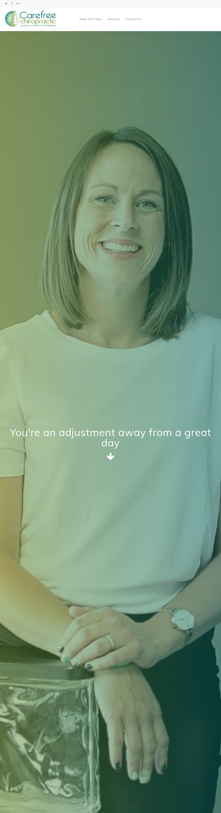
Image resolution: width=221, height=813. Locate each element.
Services (114, 19)
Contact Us (133, 19)
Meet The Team (91, 19)
